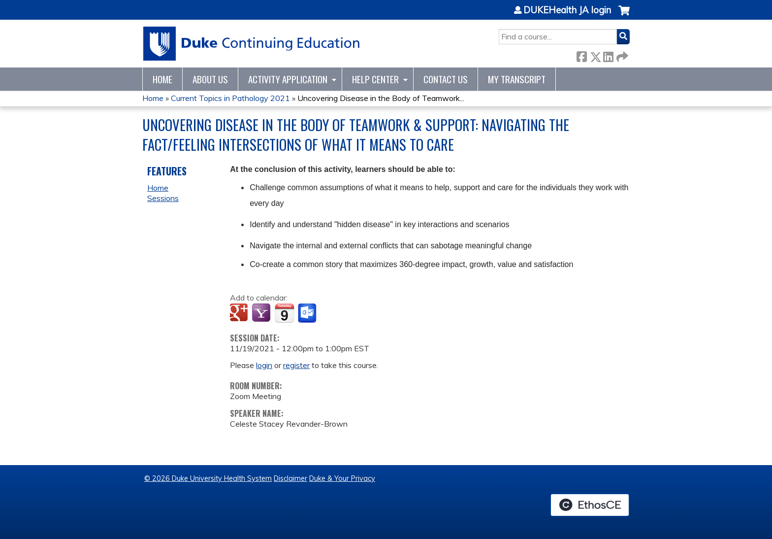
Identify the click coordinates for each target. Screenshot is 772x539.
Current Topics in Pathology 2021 (230, 98)
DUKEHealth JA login (567, 10)
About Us (210, 79)
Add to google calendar (240, 313)
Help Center (375, 79)
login (264, 365)
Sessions (163, 198)
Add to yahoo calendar (262, 313)
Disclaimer (290, 478)
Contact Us (445, 79)
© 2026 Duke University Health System (208, 478)
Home (162, 79)
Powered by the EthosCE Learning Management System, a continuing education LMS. (590, 505)
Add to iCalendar (284, 313)
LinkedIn (608, 55)
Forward (621, 55)
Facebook (581, 55)
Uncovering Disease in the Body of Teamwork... (380, 98)
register (296, 365)
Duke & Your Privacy (342, 478)
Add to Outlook (308, 313)
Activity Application (287, 79)
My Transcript (517, 79)
